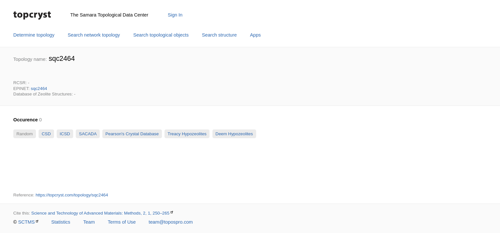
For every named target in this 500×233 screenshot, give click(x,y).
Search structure (219, 35)
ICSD (65, 133)
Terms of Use (122, 222)
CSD (46, 133)
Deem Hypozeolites (234, 133)
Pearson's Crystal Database (132, 133)
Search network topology (94, 35)
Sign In (175, 14)
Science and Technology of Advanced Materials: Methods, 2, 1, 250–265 (100, 213)
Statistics (60, 222)
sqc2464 (39, 88)
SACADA (87, 133)
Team (89, 222)
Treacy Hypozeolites (187, 133)
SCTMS (26, 222)
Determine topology (33, 35)
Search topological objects (160, 35)
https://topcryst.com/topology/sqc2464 (72, 195)
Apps (255, 35)
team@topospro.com (171, 222)
